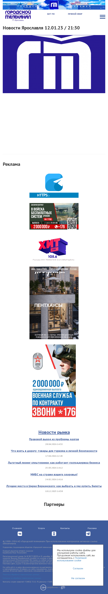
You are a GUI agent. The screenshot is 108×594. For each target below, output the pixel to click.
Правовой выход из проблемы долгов (54, 439)
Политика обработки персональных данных (21, 574)
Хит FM (51, 14)
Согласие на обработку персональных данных (22, 578)
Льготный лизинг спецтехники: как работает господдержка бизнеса (54, 462)
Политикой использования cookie (72, 559)
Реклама (92, 528)
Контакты (65, 528)
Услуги (41, 528)
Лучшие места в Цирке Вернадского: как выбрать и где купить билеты (54, 486)
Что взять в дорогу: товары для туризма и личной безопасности (54, 451)
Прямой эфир (75, 14)
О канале (17, 528)
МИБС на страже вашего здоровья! (54, 474)
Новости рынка (54, 432)
